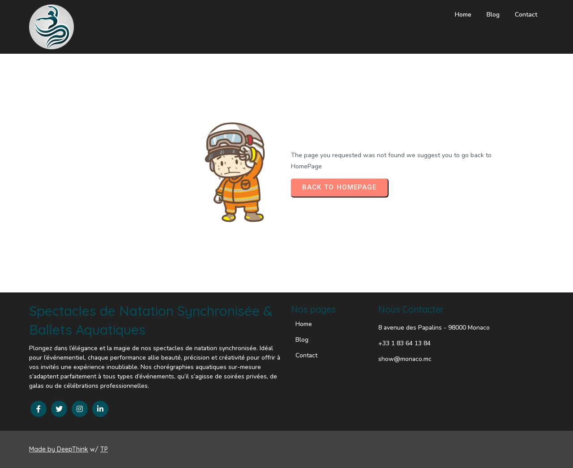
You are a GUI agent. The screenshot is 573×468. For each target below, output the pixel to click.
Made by (43, 449)
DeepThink (72, 449)
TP (104, 449)
